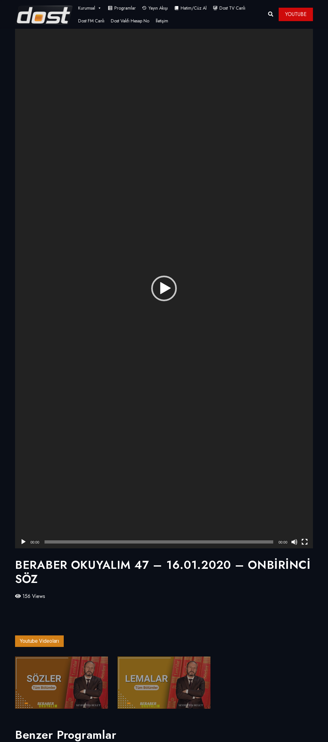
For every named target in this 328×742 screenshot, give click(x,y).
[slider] (159, 542)
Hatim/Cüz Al (194, 8)
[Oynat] (23, 542)
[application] (164, 288)
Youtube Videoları (39, 641)
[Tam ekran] (304, 542)
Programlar (125, 8)
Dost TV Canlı (232, 8)
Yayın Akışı (158, 8)
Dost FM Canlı (91, 21)
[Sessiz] (294, 542)
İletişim (162, 21)
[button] (164, 288)
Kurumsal (90, 8)
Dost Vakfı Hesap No (130, 21)
